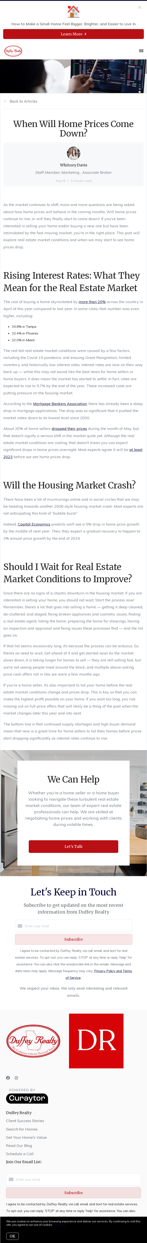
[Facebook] (8, 1078)
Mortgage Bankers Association (60, 403)
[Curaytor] (27, 1102)
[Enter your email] (78, 926)
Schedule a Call (20, 1153)
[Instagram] (16, 1078)
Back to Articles (23, 101)
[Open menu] (141, 51)
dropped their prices (69, 428)
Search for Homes (22, 1129)
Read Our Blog (19, 1145)
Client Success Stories (25, 1120)
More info (59, 1224)
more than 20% (92, 301)
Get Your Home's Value (26, 1137)
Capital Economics (34, 524)
